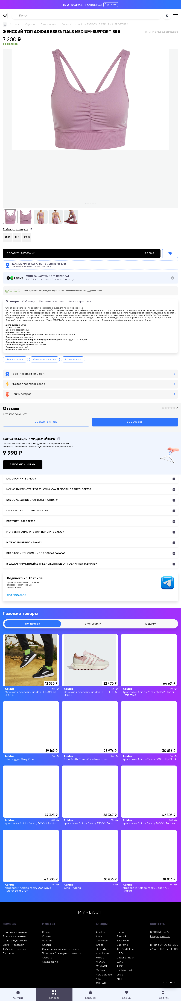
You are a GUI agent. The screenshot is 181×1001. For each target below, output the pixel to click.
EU (32, 229)
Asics (99, 936)
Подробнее (110, 4)
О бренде (29, 301)
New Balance (104, 975)
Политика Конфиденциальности (61, 953)
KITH (119, 979)
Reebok (121, 936)
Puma (120, 932)
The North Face (126, 949)
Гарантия (8, 953)
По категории (92, 623)
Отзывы (46, 936)
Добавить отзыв (45, 422)
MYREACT (101, 966)
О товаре (12, 301)
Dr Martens (102, 949)
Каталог (14, 24)
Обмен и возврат (13, 945)
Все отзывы (135, 422)
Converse (102, 940)
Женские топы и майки (44, 359)
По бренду (32, 623)
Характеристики (80, 301)
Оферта (47, 957)
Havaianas (102, 953)
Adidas (100, 932)
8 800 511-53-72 (159, 932)
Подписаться (16, 595)
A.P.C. (120, 966)
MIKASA (100, 962)
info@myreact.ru (160, 936)
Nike (98, 979)
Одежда (30, 24)
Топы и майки (48, 24)
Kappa (100, 957)
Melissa (100, 970)
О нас (45, 932)
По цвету (150, 623)
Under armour (125, 957)
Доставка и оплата (52, 301)
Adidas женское (73, 359)
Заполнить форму (22, 464)
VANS (120, 962)
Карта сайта (50, 962)
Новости (47, 940)
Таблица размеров (15, 229)
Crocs (99, 945)
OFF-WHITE (102, 983)
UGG (120, 953)
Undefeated (124, 970)
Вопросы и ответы (14, 936)
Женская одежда (15, 359)
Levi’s (120, 975)
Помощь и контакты (15, 932)
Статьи (46, 945)
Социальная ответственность (60, 949)
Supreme (122, 945)
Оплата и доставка (15, 940)
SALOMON (123, 940)
